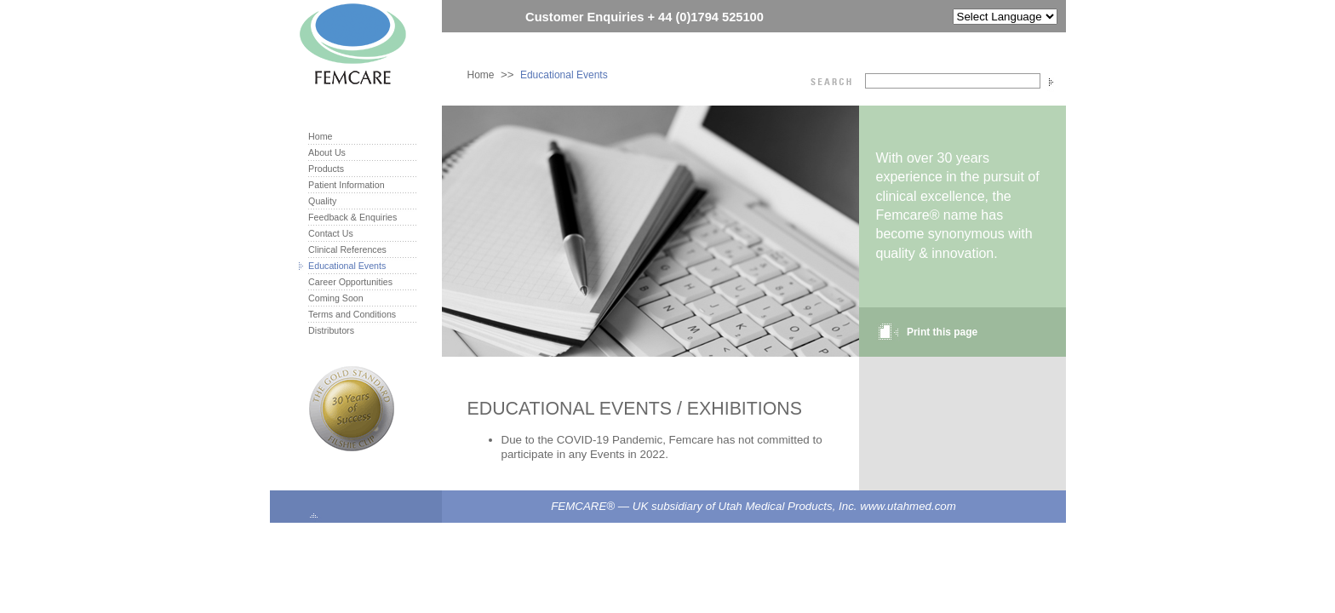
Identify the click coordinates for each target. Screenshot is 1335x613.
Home (481, 75)
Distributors (331, 330)
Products (326, 168)
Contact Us (330, 233)
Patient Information (346, 185)
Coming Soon (336, 298)
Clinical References (347, 249)
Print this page (942, 332)
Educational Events (564, 75)
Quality (322, 201)
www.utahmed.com (908, 506)
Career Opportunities (350, 282)
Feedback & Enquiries (352, 217)
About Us (327, 152)
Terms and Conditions (352, 314)
